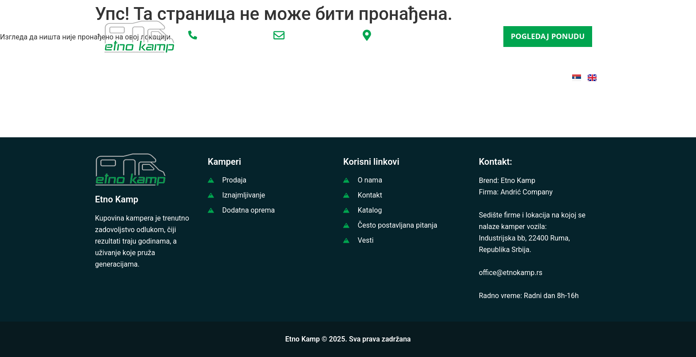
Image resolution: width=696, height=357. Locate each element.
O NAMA (172, 77)
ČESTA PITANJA (441, 77)
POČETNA (124, 77)
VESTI (339, 77)
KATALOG (382, 77)
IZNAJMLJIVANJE (282, 77)
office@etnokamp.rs (321, 37)
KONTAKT (501, 77)
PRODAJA (220, 77)
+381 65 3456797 (229, 36)
